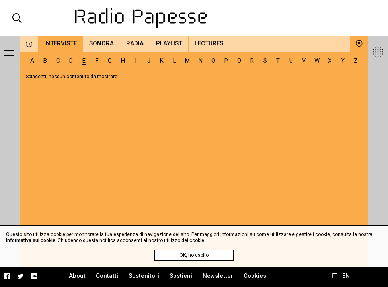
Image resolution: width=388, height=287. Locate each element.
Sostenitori (144, 275)
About (77, 275)
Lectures (209, 43)
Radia (135, 43)
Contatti (107, 275)
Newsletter (218, 275)
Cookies (255, 275)
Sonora (101, 43)
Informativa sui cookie (30, 240)
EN (346, 275)
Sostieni (181, 275)
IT (334, 275)
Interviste (60, 43)
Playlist (169, 43)
